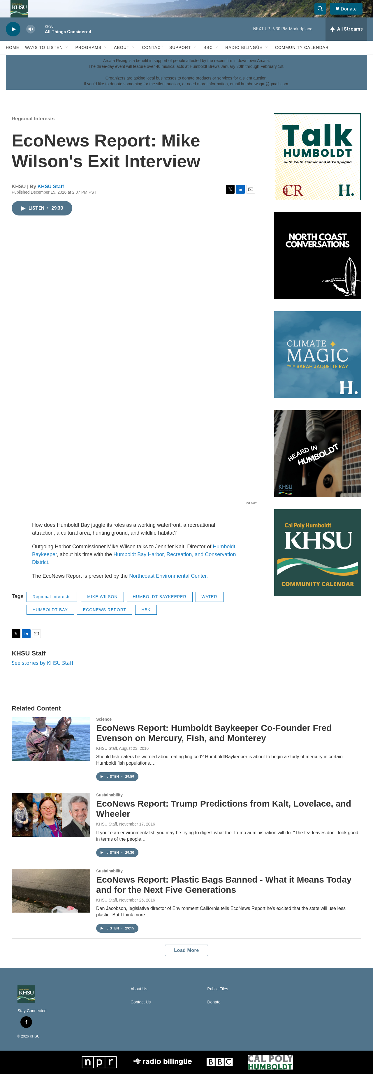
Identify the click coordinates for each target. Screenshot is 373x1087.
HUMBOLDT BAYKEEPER (159, 609)
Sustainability (109, 808)
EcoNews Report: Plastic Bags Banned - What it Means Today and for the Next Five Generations (223, 898)
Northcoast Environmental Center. (168, 589)
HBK (146, 623)
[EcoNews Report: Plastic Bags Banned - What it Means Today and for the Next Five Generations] (51, 904)
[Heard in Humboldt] (317, 466)
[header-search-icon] (323, 15)
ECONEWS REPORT (104, 623)
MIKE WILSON (102, 609)
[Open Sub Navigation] (67, 60)
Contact (152, 60)
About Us (139, 1002)
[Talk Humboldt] (317, 169)
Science (104, 732)
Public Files (217, 1002)
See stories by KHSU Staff (42, 675)
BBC (208, 60)
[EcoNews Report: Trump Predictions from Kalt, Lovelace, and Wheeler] (51, 828)
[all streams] (346, 42)
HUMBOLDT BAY (50, 623)
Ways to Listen (44, 60)
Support (180, 60)
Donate (352, 15)
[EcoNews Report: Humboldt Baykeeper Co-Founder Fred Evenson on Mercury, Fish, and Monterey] (51, 752)
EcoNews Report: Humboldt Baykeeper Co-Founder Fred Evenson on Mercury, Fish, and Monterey (214, 746)
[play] (13, 42)
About (121, 60)
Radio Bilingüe (244, 60)
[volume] (31, 42)
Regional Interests (33, 132)
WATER (209, 609)
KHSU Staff (51, 199)
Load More (186, 963)
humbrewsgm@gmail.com (264, 97)
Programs (88, 60)
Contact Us (141, 1015)
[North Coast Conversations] (317, 268)
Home (12, 60)
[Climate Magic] (317, 367)
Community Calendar (302, 60)
